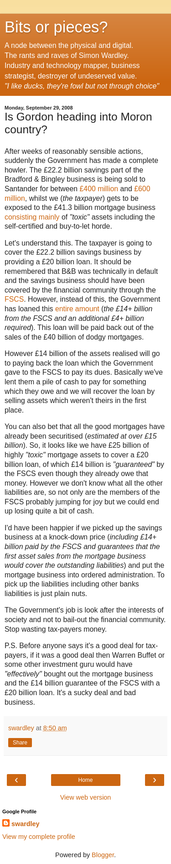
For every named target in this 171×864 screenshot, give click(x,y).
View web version (85, 797)
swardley (25, 823)
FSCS (14, 299)
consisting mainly (32, 217)
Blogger (103, 855)
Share (20, 742)
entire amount (77, 309)
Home (85, 780)
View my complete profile (38, 836)
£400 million (99, 189)
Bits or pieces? (56, 27)
